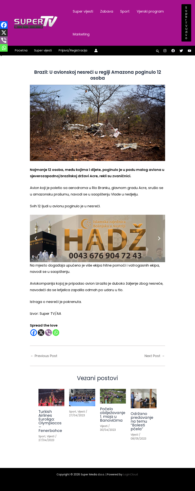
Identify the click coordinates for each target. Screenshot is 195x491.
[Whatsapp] (56, 332)
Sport (124, 11)
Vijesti (50, 436)
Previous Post (43, 356)
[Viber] (48, 332)
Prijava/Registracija (71, 50)
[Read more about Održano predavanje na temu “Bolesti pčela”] (144, 398)
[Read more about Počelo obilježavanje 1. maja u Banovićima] (113, 396)
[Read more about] (82, 397)
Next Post (155, 356)
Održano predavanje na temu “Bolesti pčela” (142, 421)
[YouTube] (189, 50)
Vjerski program (149, 11)
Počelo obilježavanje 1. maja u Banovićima (112, 414)
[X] (41, 332)
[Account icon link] (94, 50)
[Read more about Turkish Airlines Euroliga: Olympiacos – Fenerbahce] (51, 397)
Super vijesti (83, 11)
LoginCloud (131, 474)
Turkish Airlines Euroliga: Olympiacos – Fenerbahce (50, 421)
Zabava (106, 11)
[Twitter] (181, 50)
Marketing (81, 34)
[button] (186, 23)
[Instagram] (165, 50)
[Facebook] (173, 50)
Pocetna (20, 50)
